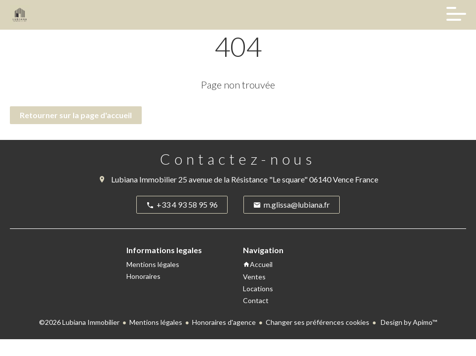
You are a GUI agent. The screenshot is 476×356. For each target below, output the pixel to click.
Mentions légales (155, 322)
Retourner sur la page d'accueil (76, 115)
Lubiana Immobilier (144, 179)
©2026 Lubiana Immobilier (79, 322)
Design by (408, 322)
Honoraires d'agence (224, 322)
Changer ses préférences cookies (317, 322)
